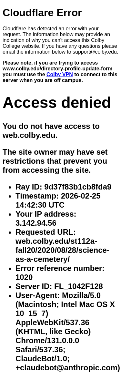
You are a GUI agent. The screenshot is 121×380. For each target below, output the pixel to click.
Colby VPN (59, 74)
